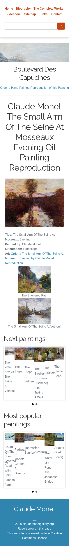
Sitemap (30, 14)
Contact (57, 14)
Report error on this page (34, 528)
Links (44, 14)
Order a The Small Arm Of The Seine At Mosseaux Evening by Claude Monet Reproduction (34, 258)
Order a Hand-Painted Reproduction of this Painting (34, 87)
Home (9, 8)
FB (34, 519)
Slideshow (13, 14)
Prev (9, 374)
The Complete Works (48, 8)
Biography (23, 8)
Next (60, 374)
